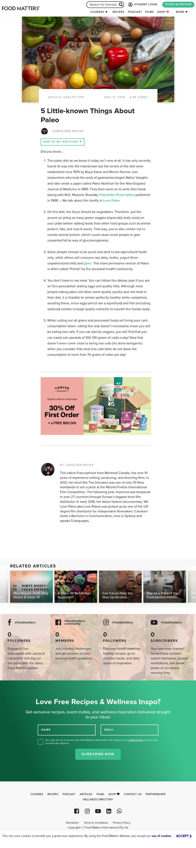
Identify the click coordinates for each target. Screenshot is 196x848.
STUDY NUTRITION (178, 4)
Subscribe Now (98, 754)
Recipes (119, 12)
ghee (87, 263)
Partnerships (156, 794)
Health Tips (74, 97)
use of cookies (161, 836)
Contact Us (132, 794)
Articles (86, 794)
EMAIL (109, 729)
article (55, 97)
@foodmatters (25, 622)
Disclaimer (72, 822)
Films (149, 12)
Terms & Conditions (96, 822)
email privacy (136, 740)
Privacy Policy (121, 822)
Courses (97, 12)
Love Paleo (111, 200)
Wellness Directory (98, 799)
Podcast (135, 12)
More (180, 12)
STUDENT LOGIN (142, 5)
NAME (46, 729)
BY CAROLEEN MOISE (77, 465)
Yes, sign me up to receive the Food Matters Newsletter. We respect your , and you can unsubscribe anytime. (101, 742)
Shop (163, 12)
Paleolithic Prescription (117, 195)
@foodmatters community (74, 622)
